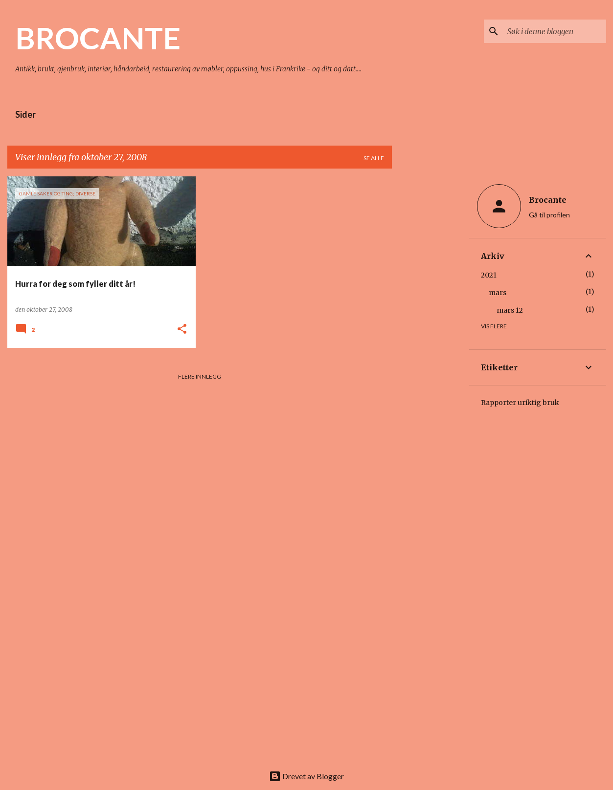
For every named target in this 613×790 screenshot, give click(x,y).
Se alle (373, 158)
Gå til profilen (549, 215)
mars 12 (510, 310)
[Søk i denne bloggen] (554, 31)
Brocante (548, 200)
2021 (489, 275)
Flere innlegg (199, 376)
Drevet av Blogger (306, 776)
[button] (182, 329)
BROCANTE (98, 38)
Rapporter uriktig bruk (520, 402)
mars (497, 292)
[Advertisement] (430, 323)
